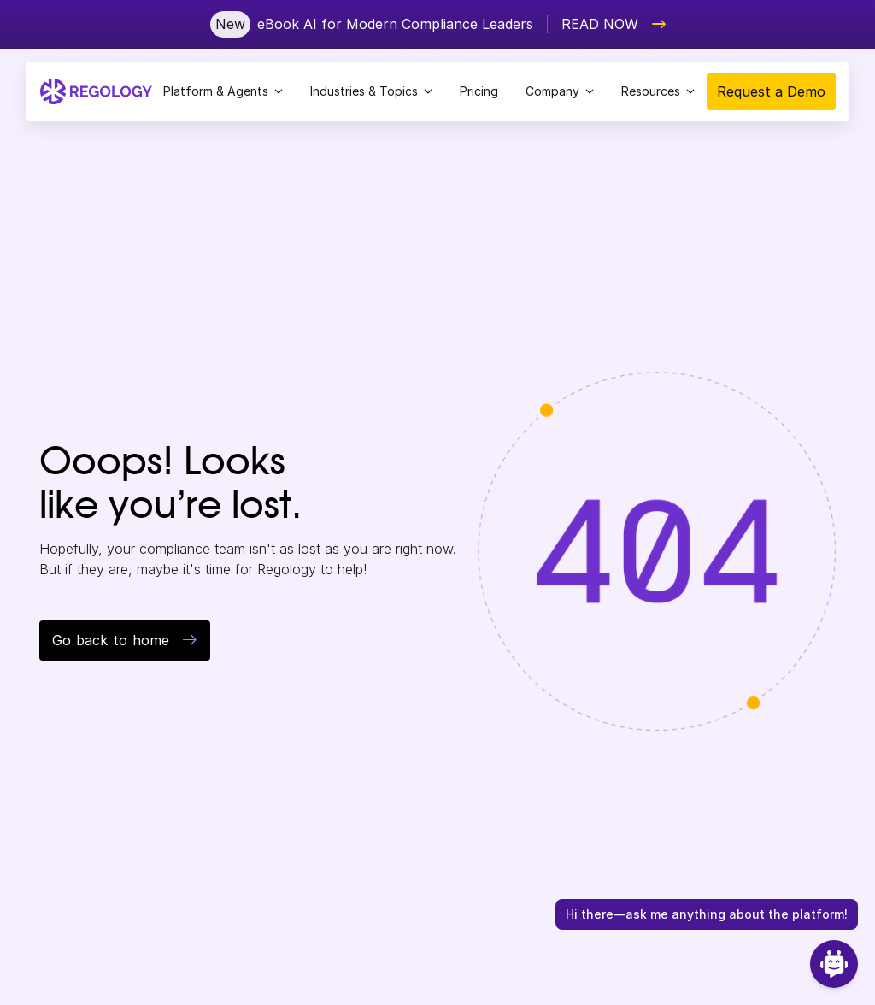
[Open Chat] (834, 964)
